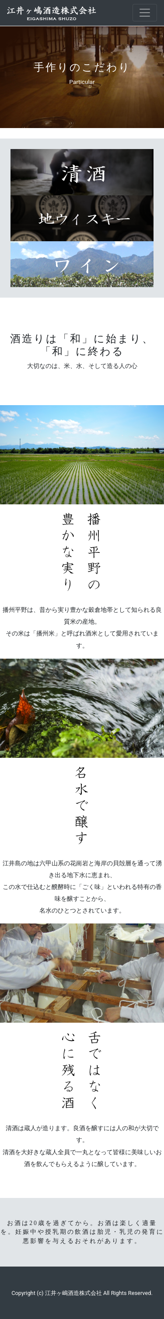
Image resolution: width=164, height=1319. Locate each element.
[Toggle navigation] (145, 12)
